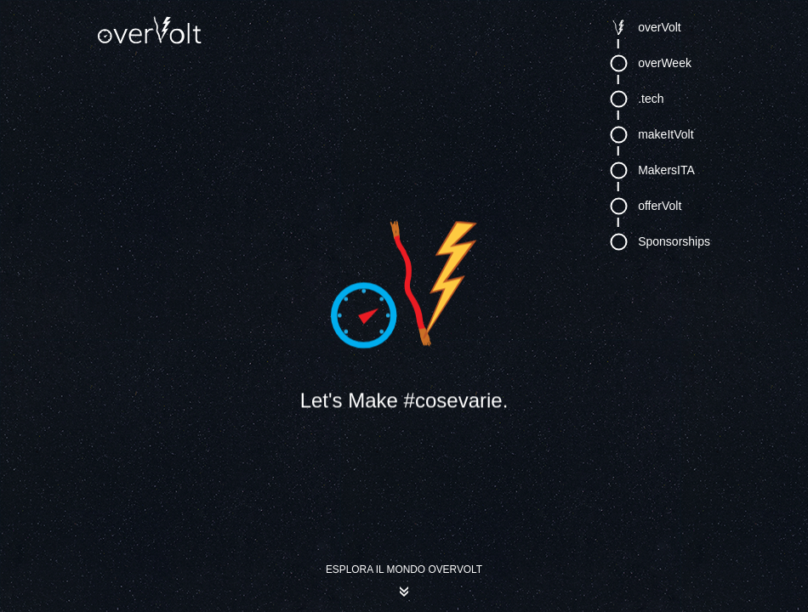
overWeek (664, 61)
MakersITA (666, 168)
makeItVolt (665, 132)
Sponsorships (674, 239)
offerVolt (659, 204)
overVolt (659, 25)
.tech (650, 97)
